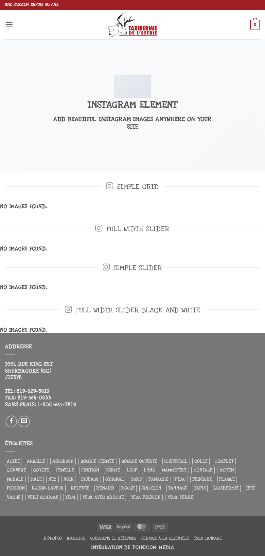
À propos (53, 538)
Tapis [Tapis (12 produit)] (200, 488)
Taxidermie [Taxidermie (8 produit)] (226, 488)
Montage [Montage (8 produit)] (203, 470)
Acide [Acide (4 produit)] (13, 461)
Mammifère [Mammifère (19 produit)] (174, 470)
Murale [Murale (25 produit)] (15, 479)
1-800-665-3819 (57, 404)
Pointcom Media (153, 548)
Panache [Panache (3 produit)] (158, 479)
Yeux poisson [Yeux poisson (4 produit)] (146, 497)
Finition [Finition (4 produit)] (90, 470)
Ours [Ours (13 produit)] (136, 479)
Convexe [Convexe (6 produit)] (16, 470)
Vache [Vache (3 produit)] (14, 497)
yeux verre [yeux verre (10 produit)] (181, 497)
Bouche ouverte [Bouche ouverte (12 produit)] (139, 461)
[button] (9, 24)
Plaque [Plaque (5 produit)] (227, 479)
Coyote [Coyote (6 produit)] (41, 470)
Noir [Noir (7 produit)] (68, 479)
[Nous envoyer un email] (24, 421)
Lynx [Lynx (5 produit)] (149, 470)
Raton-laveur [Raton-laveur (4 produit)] (48, 488)
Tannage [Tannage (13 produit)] (177, 488)
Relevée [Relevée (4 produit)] (80, 488)
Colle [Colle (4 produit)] (201, 461)
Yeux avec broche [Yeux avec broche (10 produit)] (103, 497)
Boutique (76, 538)
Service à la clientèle (165, 538)
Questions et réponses (113, 538)
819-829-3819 (33, 391)
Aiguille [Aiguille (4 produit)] (36, 461)
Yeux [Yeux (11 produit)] (70, 497)
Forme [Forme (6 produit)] (113, 470)
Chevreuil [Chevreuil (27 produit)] (175, 461)
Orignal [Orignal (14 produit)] (114, 479)
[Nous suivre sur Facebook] (11, 421)
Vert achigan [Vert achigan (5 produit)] (42, 497)
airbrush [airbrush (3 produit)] (63, 461)
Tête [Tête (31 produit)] (250, 488)
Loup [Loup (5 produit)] (132, 470)
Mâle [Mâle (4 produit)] (36, 479)
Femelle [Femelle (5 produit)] (65, 470)
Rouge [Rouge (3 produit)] (127, 488)
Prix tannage (208, 538)
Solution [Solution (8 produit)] (151, 488)
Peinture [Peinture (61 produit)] (202, 479)
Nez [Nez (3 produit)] (52, 479)
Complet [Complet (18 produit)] (224, 461)
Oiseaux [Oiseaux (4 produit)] (89, 479)
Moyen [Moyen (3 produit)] (227, 470)
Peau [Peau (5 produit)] (180, 479)
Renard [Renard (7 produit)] (105, 488)
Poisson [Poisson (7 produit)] (16, 488)
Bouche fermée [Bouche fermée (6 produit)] (97, 461)
